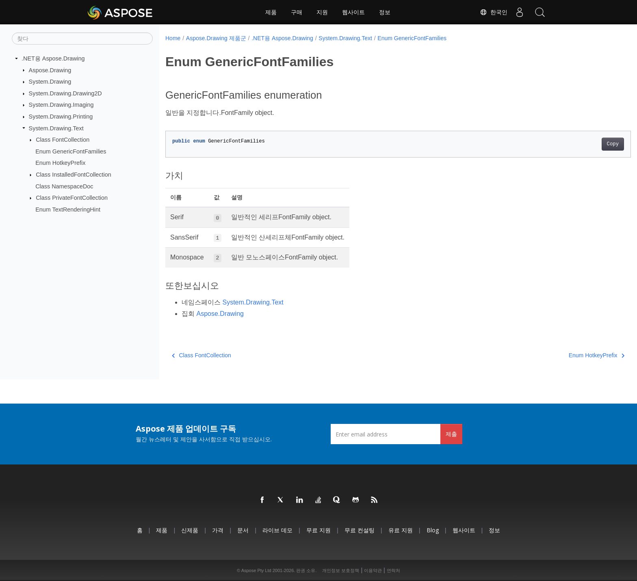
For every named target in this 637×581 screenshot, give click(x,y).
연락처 (393, 570)
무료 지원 (318, 530)
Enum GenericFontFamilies (70, 151)
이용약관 (373, 570)
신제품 (189, 530)
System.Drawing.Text (56, 128)
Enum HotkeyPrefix (60, 163)
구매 (296, 12)
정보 (384, 12)
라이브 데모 (277, 530)
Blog (433, 530)
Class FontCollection (62, 139)
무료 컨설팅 (359, 530)
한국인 (493, 12)
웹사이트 (353, 12)
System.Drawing (50, 81)
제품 (271, 12)
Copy (581, 144)
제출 (451, 434)
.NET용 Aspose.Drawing (53, 58)
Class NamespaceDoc (64, 186)
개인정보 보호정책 (340, 570)
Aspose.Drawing (50, 70)
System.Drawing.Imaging (61, 105)
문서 (243, 530)
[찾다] (82, 38)
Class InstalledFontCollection (73, 174)
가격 (217, 530)
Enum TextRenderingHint (67, 209)
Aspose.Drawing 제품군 (216, 38)
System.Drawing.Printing (61, 116)
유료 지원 (400, 530)
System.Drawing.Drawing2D (65, 93)
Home (172, 38)
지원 (322, 12)
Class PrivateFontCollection (72, 197)
